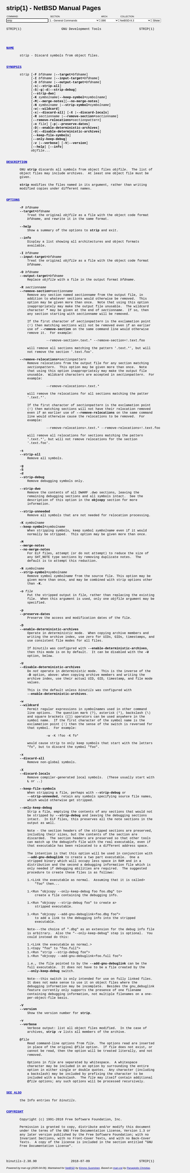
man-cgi (117, 1167)
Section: (56, 16)
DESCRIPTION (16, 162)
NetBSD (70, 1167)
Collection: (127, 16)
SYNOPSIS (14, 67)
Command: (14, 16)
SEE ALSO (14, 1093)
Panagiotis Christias (138, 1167)
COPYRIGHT (14, 1112)
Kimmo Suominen (89, 1167)
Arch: (106, 16)
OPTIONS (13, 200)
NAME (10, 48)
